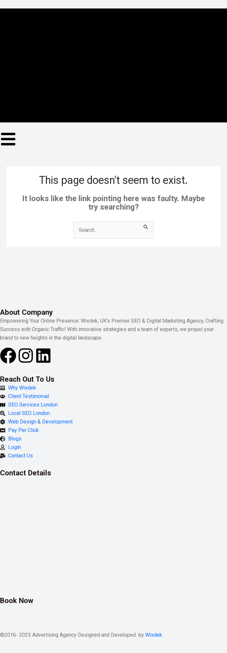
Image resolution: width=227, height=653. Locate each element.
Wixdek (153, 635)
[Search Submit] (146, 226)
